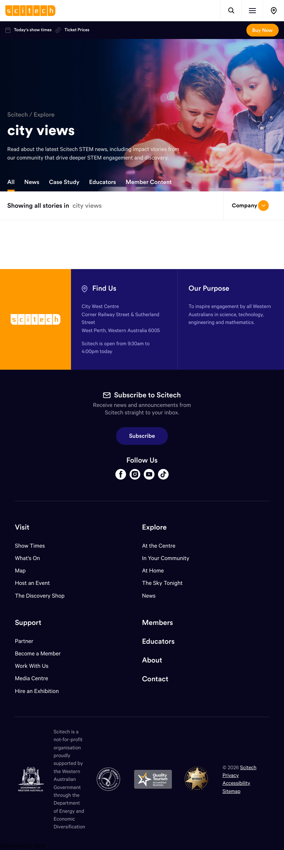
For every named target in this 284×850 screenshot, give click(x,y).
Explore (44, 114)
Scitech (17, 114)
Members (157, 622)
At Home (153, 570)
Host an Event (32, 583)
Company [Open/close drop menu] (250, 205)
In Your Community (165, 558)
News (31, 182)
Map (24, 570)
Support (28, 622)
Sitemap (232, 791)
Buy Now (262, 30)
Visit (22, 527)
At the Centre (158, 545)
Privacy (231, 775)
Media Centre (31, 678)
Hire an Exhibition (37, 691)
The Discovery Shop (40, 595)
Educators (102, 182)
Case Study (64, 182)
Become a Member (38, 653)
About (152, 660)
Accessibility (236, 782)
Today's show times (28, 30)
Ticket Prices (72, 30)
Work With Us (31, 666)
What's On (27, 558)
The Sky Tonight (162, 583)
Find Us (104, 288)
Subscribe (142, 436)
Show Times (30, 545)
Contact (155, 679)
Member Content (149, 182)
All (11, 182)
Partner (24, 641)
